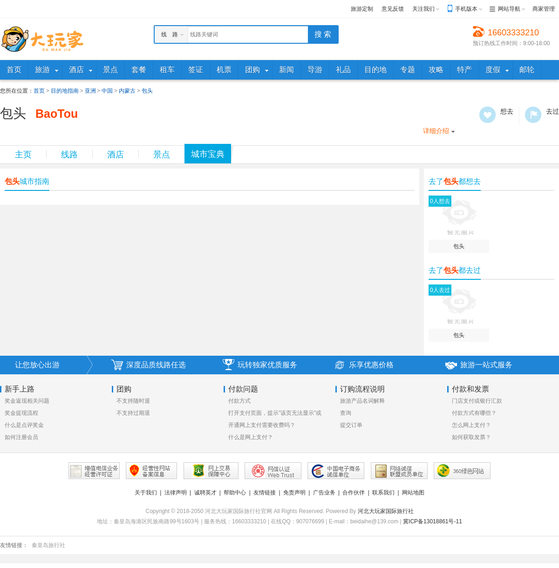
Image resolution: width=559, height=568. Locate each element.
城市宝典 (208, 154)
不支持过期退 (133, 413)
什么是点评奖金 (24, 425)
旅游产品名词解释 (362, 401)
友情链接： (14, 545)
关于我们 (146, 492)
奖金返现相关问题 (27, 401)
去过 (533, 115)
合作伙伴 (353, 492)
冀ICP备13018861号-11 (432, 521)
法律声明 (175, 492)
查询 (345, 413)
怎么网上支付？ (471, 425)
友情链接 (264, 492)
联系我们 (383, 492)
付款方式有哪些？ (474, 413)
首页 (39, 91)
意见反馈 (393, 9)
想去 (487, 115)
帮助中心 (235, 492)
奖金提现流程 (21, 413)
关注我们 (423, 9)
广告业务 (324, 492)
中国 (107, 91)
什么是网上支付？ (250, 437)
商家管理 (543, 9)
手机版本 (466, 9)
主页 (23, 154)
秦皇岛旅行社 (48, 545)
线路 (69, 154)
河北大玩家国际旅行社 (386, 511)
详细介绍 (436, 131)
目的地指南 (65, 91)
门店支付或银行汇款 (477, 401)
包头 (147, 91)
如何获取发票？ (471, 437)
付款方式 (239, 401)
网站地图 (413, 492)
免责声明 (294, 492)
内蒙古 (127, 91)
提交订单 (351, 425)
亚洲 (90, 91)
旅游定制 (362, 9)
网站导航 (509, 9)
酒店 (115, 154)
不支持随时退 (133, 401)
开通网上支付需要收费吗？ (261, 425)
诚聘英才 (205, 492)
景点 (161, 154)
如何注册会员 (21, 437)
